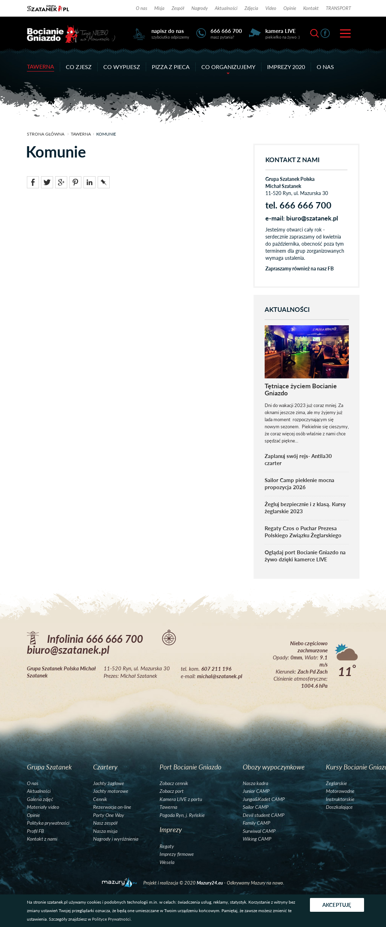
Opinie (289, 8)
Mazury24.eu (210, 883)
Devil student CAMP (263, 815)
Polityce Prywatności (111, 919)
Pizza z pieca (171, 66)
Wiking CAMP (257, 839)
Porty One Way (108, 815)
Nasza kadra (255, 783)
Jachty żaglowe (108, 783)
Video (270, 8)
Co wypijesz (121, 66)
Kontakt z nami (42, 839)
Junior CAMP (256, 791)
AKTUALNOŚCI (287, 309)
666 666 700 (226, 31)
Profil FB (35, 831)
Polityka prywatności (48, 823)
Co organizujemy (228, 67)
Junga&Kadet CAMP (264, 799)
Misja (159, 8)
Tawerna (40, 66)
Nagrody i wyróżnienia (115, 839)
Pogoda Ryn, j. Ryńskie (182, 815)
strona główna (45, 134)
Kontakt (311, 8)
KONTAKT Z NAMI (292, 160)
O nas (141, 8)
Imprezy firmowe (177, 854)
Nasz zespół (105, 823)
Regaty (167, 846)
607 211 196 (216, 668)
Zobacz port (172, 791)
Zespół (178, 8)
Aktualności (226, 8)
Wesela (167, 862)
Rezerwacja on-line (112, 807)
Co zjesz (79, 66)
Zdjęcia (251, 8)
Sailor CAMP (256, 807)
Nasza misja (105, 831)
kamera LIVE (280, 31)
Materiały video (43, 807)
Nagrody (199, 8)
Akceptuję (337, 905)
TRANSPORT (338, 8)
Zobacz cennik (174, 783)
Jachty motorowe (110, 791)
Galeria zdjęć (40, 799)
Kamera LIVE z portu (181, 799)
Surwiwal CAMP (259, 831)
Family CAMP (256, 823)
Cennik (100, 799)
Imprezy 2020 (286, 66)
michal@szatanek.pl (219, 676)
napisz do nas (167, 31)
